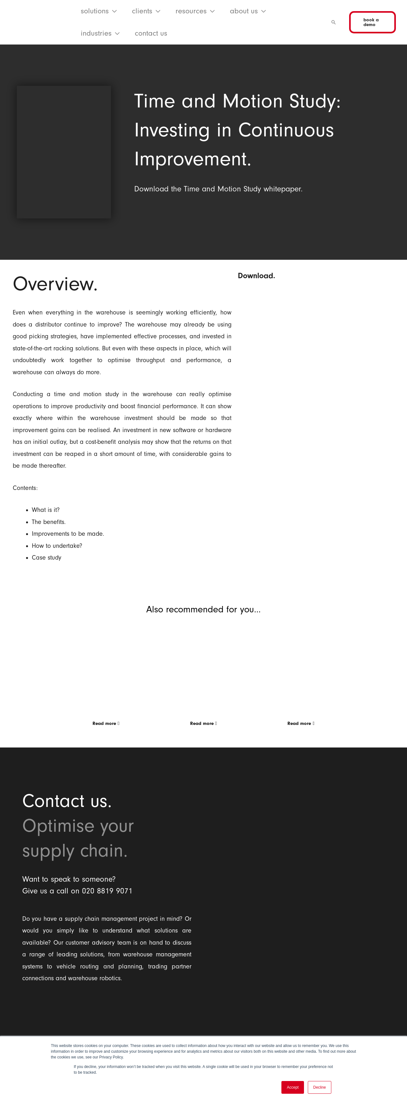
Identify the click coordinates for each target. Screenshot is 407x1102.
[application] (113, 11)
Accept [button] (293, 1087)
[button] (98, 11)
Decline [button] (319, 1087)
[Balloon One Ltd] (106, 1021)
